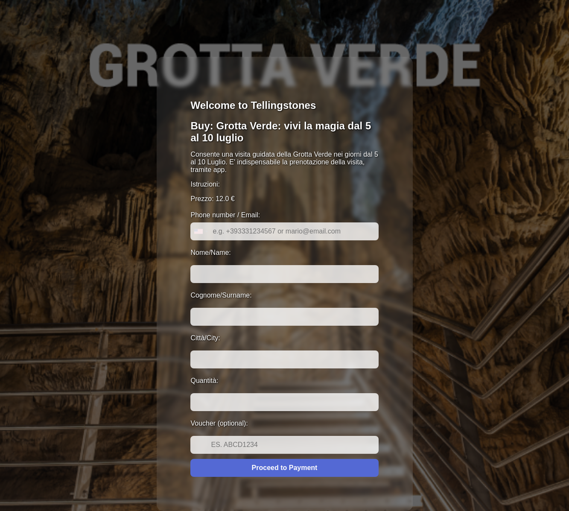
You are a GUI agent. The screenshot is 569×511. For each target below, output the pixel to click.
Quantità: (204, 380)
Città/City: (205, 338)
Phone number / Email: (225, 215)
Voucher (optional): (219, 423)
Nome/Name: (210, 252)
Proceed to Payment (285, 467)
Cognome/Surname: (220, 295)
